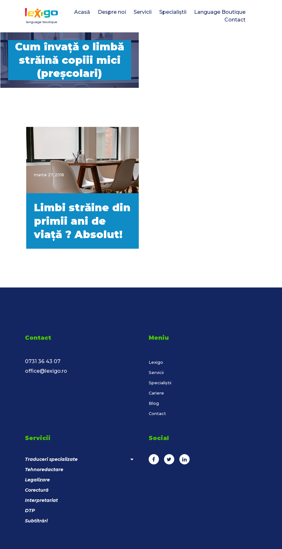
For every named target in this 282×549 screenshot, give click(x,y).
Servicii (156, 372)
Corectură (37, 490)
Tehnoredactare (44, 469)
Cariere (156, 392)
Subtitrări (36, 521)
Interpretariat (41, 500)
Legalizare (37, 480)
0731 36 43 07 (42, 361)
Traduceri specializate (79, 459)
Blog (154, 403)
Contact (157, 413)
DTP (30, 510)
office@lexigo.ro (46, 371)
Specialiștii (160, 382)
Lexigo (156, 362)
